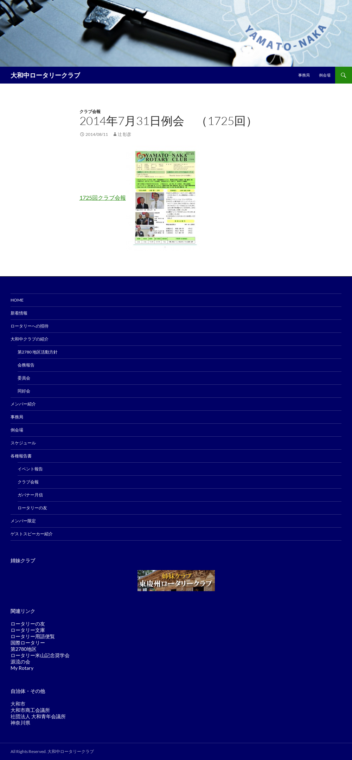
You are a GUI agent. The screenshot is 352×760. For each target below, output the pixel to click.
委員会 (24, 378)
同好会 (24, 391)
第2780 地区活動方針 (38, 352)
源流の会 (20, 662)
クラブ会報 (90, 111)
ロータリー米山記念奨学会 (40, 655)
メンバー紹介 (23, 404)
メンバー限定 (23, 520)
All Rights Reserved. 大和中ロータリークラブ (52, 751)
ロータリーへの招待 (30, 326)
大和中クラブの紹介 (30, 339)
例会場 (325, 75)
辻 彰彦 (124, 134)
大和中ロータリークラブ (45, 75)
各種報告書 (21, 455)
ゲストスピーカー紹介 (32, 533)
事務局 (304, 75)
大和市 (18, 704)
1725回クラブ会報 (102, 197)
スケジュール (23, 442)
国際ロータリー (28, 643)
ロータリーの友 (32, 507)
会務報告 (26, 365)
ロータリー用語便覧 (33, 636)
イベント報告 (30, 468)
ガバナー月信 (30, 494)
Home (17, 300)
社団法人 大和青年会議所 (38, 716)
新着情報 (19, 313)
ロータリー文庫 (28, 630)
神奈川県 (20, 723)
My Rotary (22, 668)
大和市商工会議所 (30, 710)
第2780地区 (24, 649)
